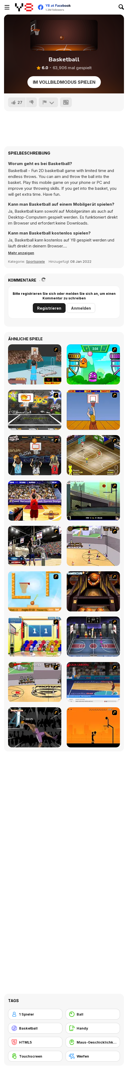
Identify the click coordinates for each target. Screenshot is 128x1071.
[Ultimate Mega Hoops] (34, 410)
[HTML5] (35, 1042)
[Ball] (93, 1014)
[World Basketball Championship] (34, 637)
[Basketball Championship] (93, 591)
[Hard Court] (93, 455)
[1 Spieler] (35, 1014)
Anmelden (81, 308)
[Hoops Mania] (34, 455)
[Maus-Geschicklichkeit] (93, 1042)
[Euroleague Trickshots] (93, 682)
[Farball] (93, 727)
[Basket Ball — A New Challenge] (34, 591)
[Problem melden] (48, 102)
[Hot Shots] (93, 410)
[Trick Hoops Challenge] (93, 501)
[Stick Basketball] (93, 546)
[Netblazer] (34, 364)
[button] (21, 253)
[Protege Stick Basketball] (34, 682)
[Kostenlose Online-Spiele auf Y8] (24, 7)
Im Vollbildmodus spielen (64, 82)
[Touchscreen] (35, 1056)
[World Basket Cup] (93, 637)
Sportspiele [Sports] (35, 261)
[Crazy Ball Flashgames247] (93, 364)
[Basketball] (35, 1028)
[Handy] (93, 1028)
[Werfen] (93, 1056)
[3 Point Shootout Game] (34, 546)
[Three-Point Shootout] (34, 501)
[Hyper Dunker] (34, 727)
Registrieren (49, 308)
